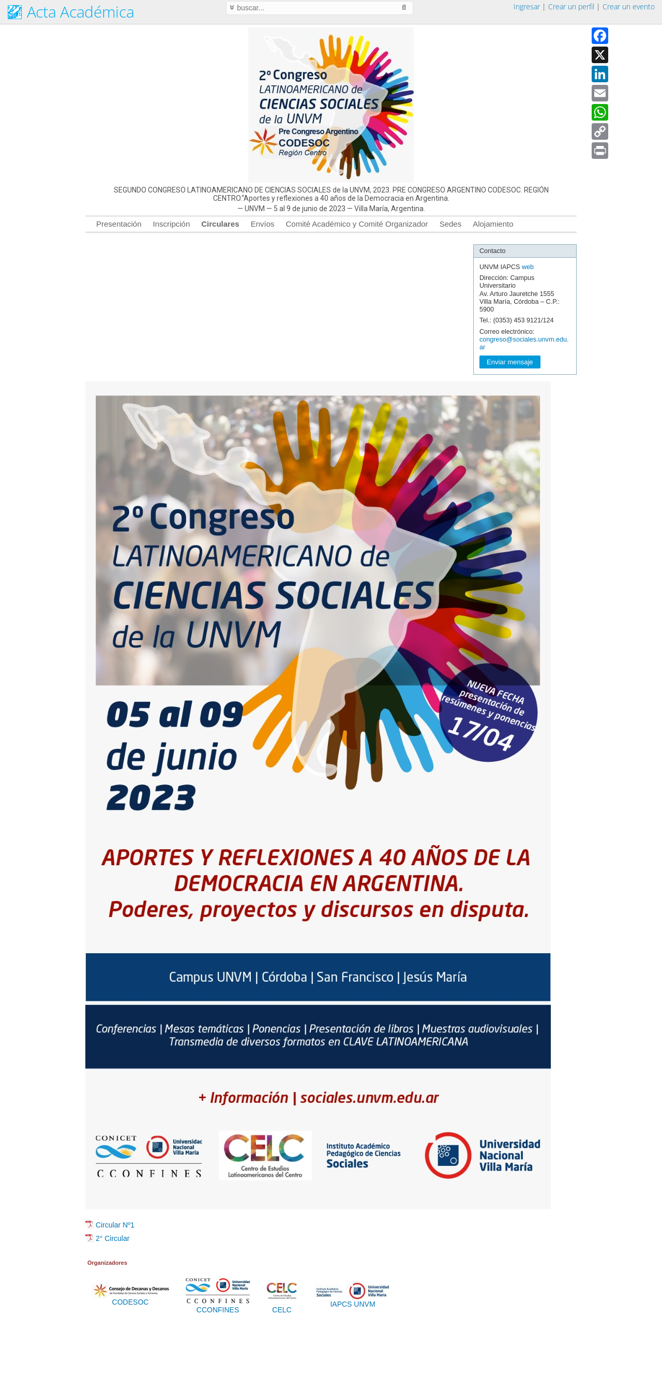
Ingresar (527, 6)
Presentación (119, 223)
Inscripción (171, 223)
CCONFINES (218, 1306)
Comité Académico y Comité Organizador (357, 223)
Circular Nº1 (115, 1225)
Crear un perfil (571, 6)
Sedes (451, 223)
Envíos (263, 223)
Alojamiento (493, 223)
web (528, 267)
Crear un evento (629, 6)
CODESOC (130, 1299)
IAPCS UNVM (353, 1301)
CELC (281, 1306)
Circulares (220, 223)
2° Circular (113, 1238)
